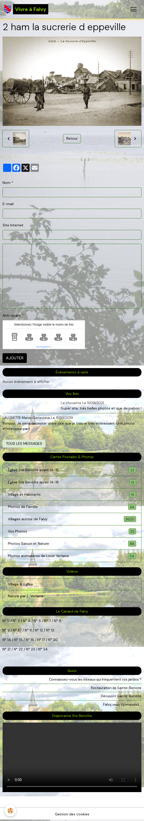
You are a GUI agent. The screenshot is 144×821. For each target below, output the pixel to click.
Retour (72, 138)
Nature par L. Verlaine (25, 596)
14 (9, 639)
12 (42, 630)
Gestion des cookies (72, 814)
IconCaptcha (42, 347)
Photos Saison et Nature (72, 544)
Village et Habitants (72, 494)
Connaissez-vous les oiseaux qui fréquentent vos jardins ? (95, 679)
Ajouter (14, 358)
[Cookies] (10, 810)
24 (45, 649)
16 (32, 639)
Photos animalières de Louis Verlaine (72, 556)
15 (20, 639)
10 (19, 630)
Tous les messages (24, 443)
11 (30, 630)
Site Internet (13, 225)
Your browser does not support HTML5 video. (72, 757)
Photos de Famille (72, 507)
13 (52, 630)
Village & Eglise (20, 584)
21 (9, 649)
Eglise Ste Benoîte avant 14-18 (72, 470)
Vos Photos (72, 531)
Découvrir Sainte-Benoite (121, 696)
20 (55, 639)
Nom (6, 182)
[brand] (26, 9)
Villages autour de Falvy (72, 519)
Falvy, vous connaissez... (122, 704)
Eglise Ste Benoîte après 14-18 (72, 482)
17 (43, 639)
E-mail (8, 204)
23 (33, 649)
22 (20, 649)
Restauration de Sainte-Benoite (116, 688)
